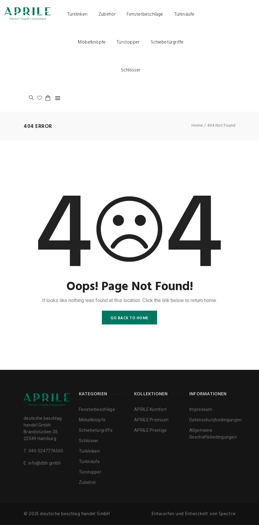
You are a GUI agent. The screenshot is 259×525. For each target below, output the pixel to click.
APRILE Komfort (150, 409)
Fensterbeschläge (145, 14)
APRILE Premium (151, 419)
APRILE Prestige (150, 430)
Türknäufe (184, 14)
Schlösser (131, 70)
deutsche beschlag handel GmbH (75, 514)
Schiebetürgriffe (167, 42)
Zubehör (107, 14)
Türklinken (77, 14)
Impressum (200, 409)
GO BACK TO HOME (129, 318)
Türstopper (128, 42)
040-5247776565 (46, 450)
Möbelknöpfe (92, 42)
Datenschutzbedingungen (215, 419)
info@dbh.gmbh (44, 463)
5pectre (227, 514)
